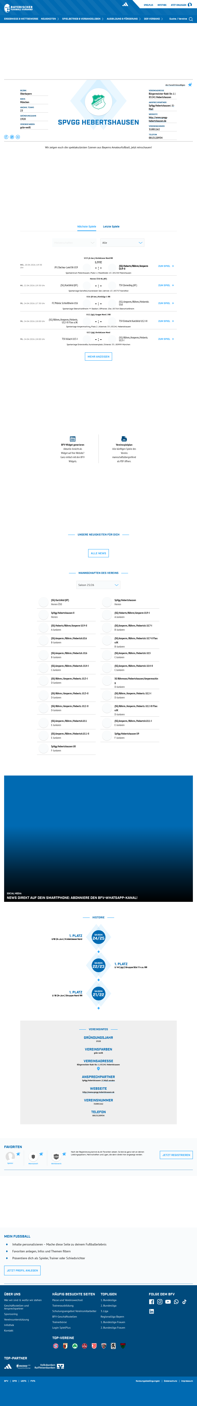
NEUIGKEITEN (50, 18)
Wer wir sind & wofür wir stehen (23, 1300)
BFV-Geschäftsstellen (64, 1316)
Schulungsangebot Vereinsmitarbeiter (74, 1311)
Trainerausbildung (63, 1305)
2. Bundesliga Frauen (113, 1327)
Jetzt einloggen (178, 5)
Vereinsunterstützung (16, 1319)
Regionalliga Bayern (112, 1316)
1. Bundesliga (108, 1300)
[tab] (86, 227)
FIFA (33, 1381)
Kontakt (8, 1330)
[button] (6, 137)
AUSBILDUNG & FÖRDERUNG (124, 18)
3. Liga (104, 1311)
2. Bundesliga (108, 1305)
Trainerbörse (59, 1322)
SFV (6, 1381)
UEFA (23, 1381)
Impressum (187, 1381)
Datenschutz (170, 1381)
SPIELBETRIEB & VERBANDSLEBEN (83, 18)
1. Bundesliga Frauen (113, 1322)
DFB (14, 1381)
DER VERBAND (153, 18)
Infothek (162, 5)
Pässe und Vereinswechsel (67, 1300)
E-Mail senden (108, 1080)
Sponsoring (11, 1314)
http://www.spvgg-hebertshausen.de (158, 119)
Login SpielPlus (61, 1327)
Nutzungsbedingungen (148, 1381)
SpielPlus (148, 5)
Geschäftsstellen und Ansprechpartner (16, 1307)
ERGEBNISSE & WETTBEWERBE (21, 18)
